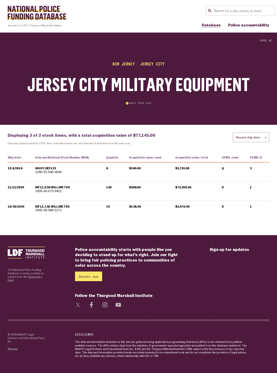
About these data (138, 103)
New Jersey (123, 64)
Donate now (88, 276)
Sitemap (13, 348)
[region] (138, 186)
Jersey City (152, 64)
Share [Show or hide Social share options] (265, 40)
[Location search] (244, 10)
